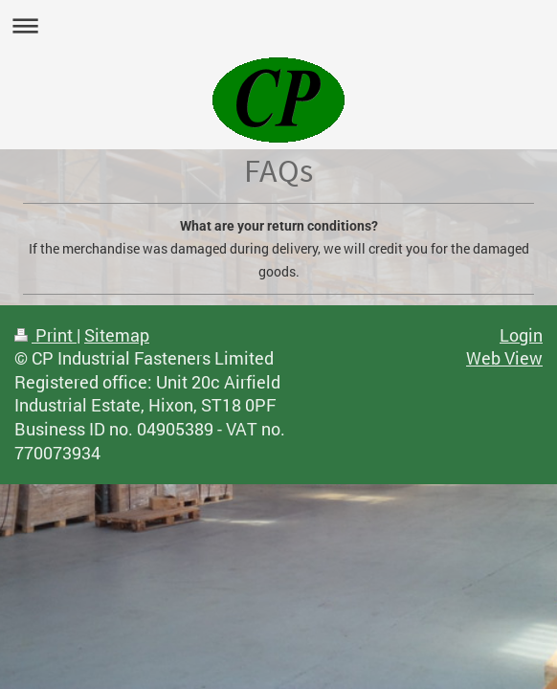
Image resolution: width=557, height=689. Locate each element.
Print (45, 335)
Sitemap (116, 335)
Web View (504, 358)
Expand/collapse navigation (278, 25)
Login (521, 335)
